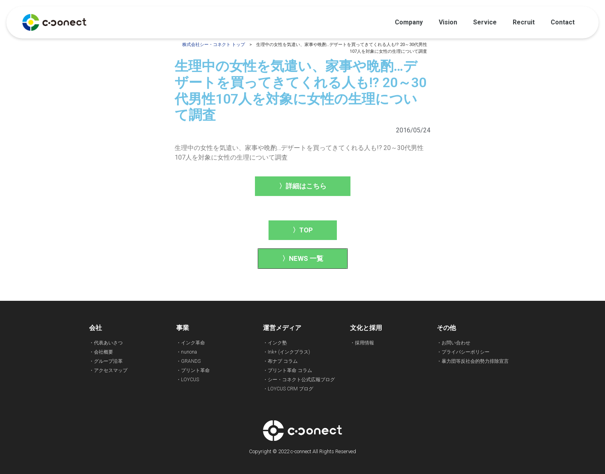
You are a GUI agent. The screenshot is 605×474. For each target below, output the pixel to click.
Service (485, 22)
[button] (302, 186)
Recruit (524, 22)
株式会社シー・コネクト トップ (213, 44)
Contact (563, 22)
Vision (448, 22)
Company (409, 22)
